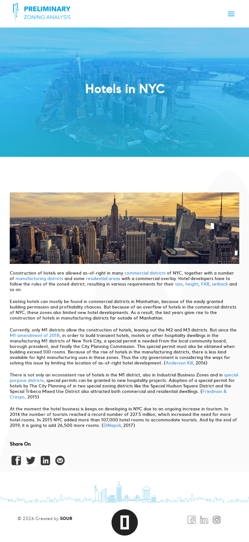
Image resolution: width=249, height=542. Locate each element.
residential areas (103, 278)
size (179, 284)
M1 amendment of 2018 (35, 335)
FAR (205, 284)
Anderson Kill (179, 363)
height (191, 284)
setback (220, 284)
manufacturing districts (40, 278)
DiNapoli (112, 425)
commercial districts (145, 273)
